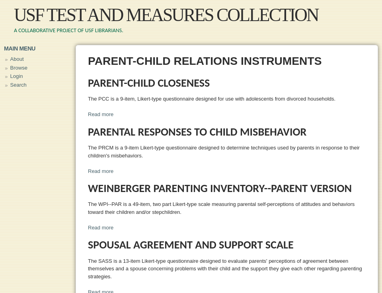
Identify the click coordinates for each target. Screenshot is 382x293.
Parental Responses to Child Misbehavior (197, 132)
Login (16, 76)
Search (18, 85)
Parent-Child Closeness (149, 83)
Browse (18, 68)
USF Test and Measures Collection (166, 15)
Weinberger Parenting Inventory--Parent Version (220, 188)
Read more (100, 114)
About (17, 59)
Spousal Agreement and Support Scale (191, 245)
